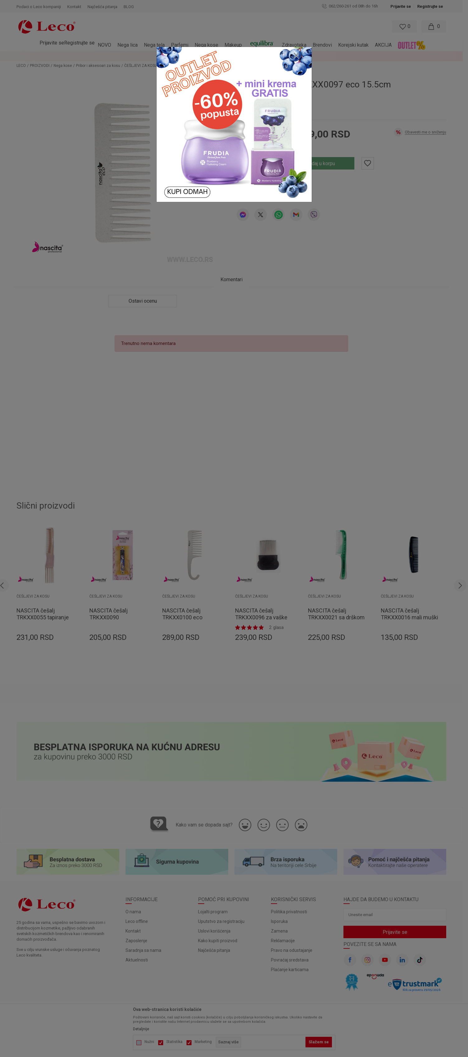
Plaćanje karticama (292, 969)
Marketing (203, 1042)
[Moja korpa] (436, 26)
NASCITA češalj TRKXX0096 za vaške (264, 614)
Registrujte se (433, 6)
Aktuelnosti (139, 959)
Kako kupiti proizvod (220, 940)
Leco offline (139, 921)
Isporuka (281, 921)
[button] (207, 26)
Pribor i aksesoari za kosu (101, 65)
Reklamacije (285, 940)
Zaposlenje (139, 940)
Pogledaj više (411, 56)
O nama (136, 911)
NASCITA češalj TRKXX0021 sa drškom (339, 614)
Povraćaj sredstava (292, 959)
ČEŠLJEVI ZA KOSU (143, 65)
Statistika (174, 1042)
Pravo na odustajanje (294, 950)
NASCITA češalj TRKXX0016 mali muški (412, 614)
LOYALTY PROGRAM (373, 56)
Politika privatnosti (291, 911)
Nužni (149, 1042)
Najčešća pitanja (217, 950)
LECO (24, 65)
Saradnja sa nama (146, 950)
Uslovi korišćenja (217, 931)
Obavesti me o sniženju (428, 132)
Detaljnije (141, 1029)
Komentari (234, 279)
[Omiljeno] (406, 26)
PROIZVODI (42, 65)
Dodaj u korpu (323, 163)
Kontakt (136, 931)
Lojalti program (215, 911)
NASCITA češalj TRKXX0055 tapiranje (45, 614)
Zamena (281, 931)
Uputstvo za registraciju (224, 921)
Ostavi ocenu (271, 185)
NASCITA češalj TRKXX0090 (111, 614)
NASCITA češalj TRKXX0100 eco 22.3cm (185, 617)
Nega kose (65, 65)
